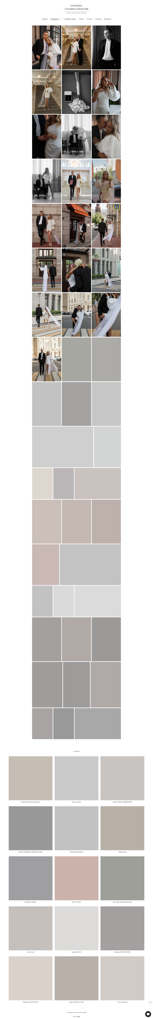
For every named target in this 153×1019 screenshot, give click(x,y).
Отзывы (98, 19)
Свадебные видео (70, 19)
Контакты (107, 19)
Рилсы (81, 19)
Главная (44, 19)
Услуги (89, 19)
